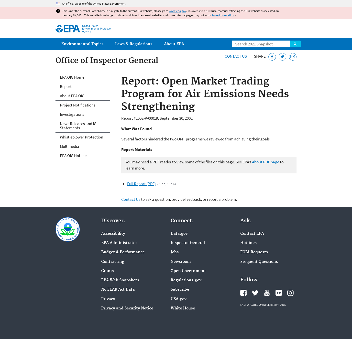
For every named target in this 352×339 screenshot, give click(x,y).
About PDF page (265, 162)
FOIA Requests (254, 252)
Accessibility (113, 234)
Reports (66, 86)
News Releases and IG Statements (78, 125)
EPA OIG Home (72, 77)
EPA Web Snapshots (120, 280)
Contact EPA (252, 234)
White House (183, 308)
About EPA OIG (72, 95)
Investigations (72, 114)
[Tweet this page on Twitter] (282, 57)
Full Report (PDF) (141, 183)
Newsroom (181, 262)
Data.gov (179, 234)
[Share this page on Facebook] (272, 57)
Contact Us (236, 56)
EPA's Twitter (255, 293)
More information (223, 15)
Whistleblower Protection (81, 137)
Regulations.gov (186, 280)
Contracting (112, 262)
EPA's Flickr (278, 293)
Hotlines (248, 243)
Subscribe (180, 289)
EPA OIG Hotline (73, 155)
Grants (107, 271)
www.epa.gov (177, 11)
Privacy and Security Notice (127, 308)
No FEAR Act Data (118, 289)
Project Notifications (77, 105)
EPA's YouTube (267, 293)
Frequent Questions (259, 262)
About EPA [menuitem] (174, 44)
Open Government (188, 271)
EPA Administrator (119, 243)
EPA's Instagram (290, 293)
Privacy (108, 299)
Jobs (175, 252)
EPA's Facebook (243, 293)
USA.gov (179, 299)
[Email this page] (293, 57)
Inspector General (188, 243)
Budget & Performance (123, 252)
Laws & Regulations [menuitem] (133, 44)
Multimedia (69, 146)
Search (295, 44)
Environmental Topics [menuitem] (82, 44)
